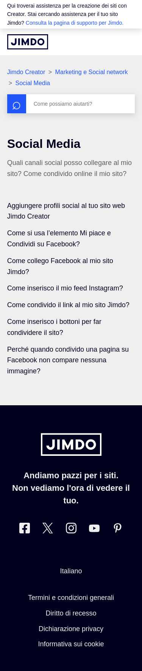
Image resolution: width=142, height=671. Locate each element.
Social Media (33, 83)
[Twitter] (47, 530)
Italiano (71, 571)
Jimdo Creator (26, 72)
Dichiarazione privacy (71, 629)
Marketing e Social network (91, 72)
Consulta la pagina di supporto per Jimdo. (74, 23)
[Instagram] (71, 530)
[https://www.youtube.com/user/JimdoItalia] (94, 530)
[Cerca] (71, 103)
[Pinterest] (117, 530)
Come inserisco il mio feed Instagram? (65, 288)
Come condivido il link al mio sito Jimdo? (68, 305)
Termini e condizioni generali (71, 597)
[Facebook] (24, 530)
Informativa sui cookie (71, 644)
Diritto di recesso (70, 613)
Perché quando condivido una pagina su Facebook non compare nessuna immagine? (68, 360)
